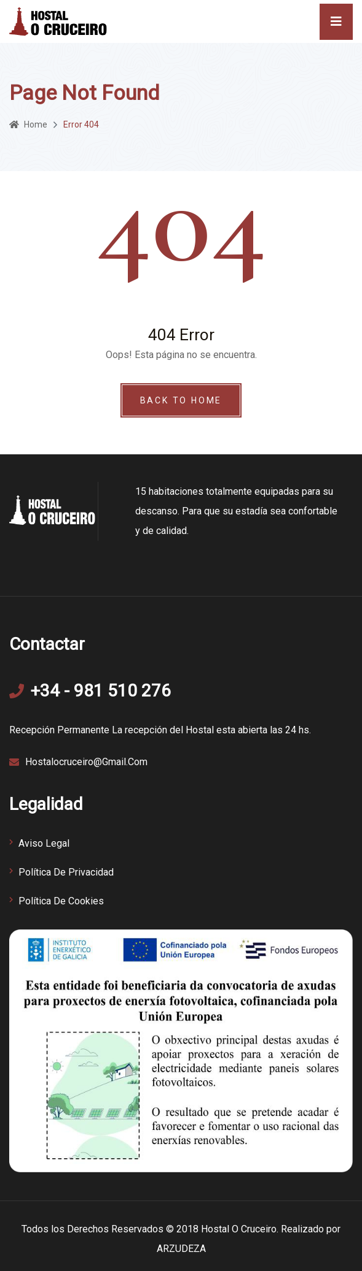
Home (28, 124)
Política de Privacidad (66, 872)
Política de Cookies (61, 901)
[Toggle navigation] (336, 22)
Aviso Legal (43, 843)
